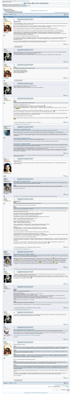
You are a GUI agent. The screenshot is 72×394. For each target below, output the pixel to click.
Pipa (4, 158)
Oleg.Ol (5, 97)
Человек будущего (10, 11)
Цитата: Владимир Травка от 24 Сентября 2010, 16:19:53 (24, 254)
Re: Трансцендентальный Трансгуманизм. (25, 49)
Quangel (20, 11)
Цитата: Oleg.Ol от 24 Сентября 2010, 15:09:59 (22, 138)
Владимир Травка (7, 126)
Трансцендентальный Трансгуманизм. (15, 12)
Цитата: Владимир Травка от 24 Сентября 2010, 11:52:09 (24, 329)
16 (14, 14)
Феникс (5, 18)
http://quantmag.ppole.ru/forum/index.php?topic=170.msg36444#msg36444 (27, 335)
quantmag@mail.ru (23, 6)
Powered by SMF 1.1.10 (28, 392)
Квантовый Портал (8, 9)
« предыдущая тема (57, 12)
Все (16, 14)
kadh (5, 326)
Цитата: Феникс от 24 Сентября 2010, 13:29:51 (22, 129)
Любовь (5, 49)
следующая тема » (65, 12)
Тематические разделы (10, 10)
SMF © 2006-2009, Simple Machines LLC (40, 392)
